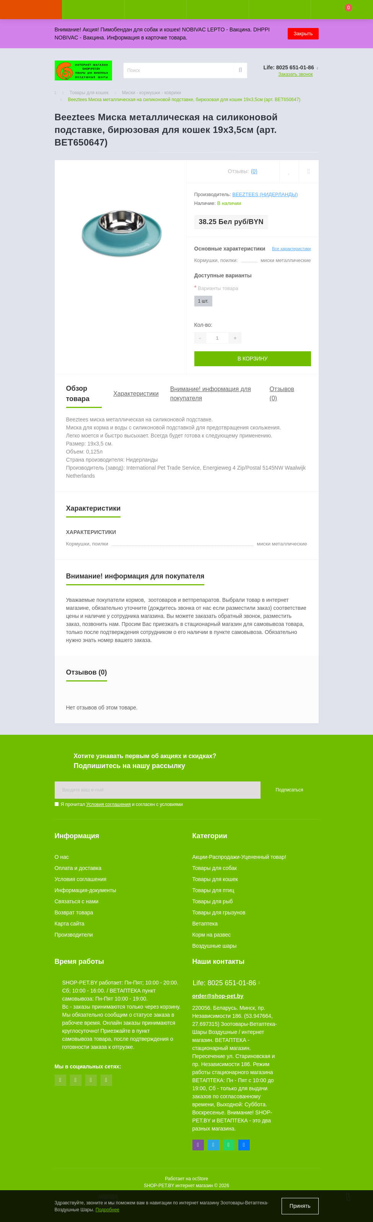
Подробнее (107, 1209)
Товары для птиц (213, 890)
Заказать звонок (296, 74)
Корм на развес (211, 935)
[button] (155, 9)
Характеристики (136, 393)
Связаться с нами (77, 901)
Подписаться (289, 790)
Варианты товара (216, 288)
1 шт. (203, 301)
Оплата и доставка (78, 868)
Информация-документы (85, 890)
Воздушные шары (214, 946)
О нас (62, 857)
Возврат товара (74, 912)
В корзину (253, 358)
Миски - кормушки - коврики (151, 92)
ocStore (200, 1178)
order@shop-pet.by (218, 996)
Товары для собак (214, 868)
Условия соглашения (108, 804)
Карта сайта (70, 924)
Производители (74, 935)
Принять (300, 1206)
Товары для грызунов (219, 912)
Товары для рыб (212, 901)
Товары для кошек (89, 92)
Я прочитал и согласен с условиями (122, 804)
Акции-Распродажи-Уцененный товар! (239, 857)
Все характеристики (291, 248)
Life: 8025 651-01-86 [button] (226, 983)
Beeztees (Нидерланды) (265, 194)
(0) (254, 171)
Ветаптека (205, 924)
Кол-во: (203, 325)
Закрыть (303, 33)
